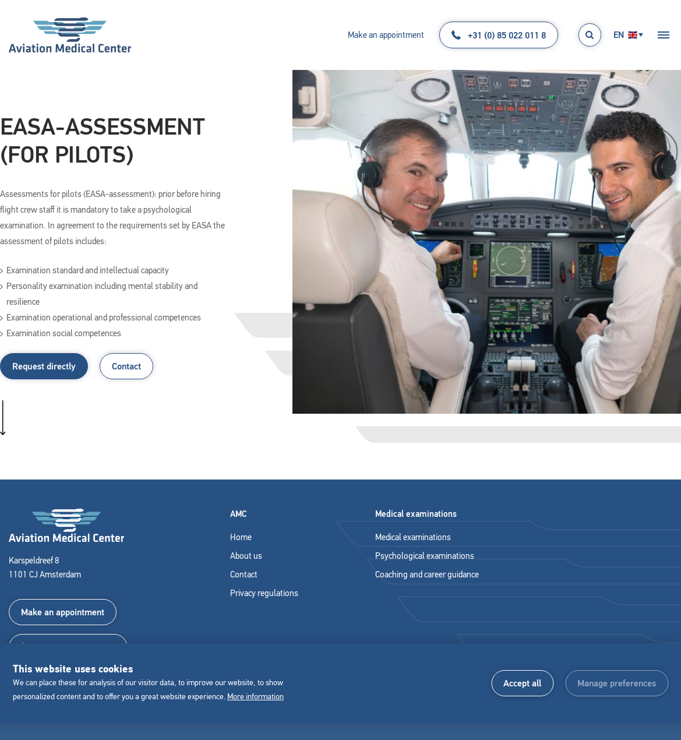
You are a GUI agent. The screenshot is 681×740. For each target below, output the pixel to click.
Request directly (44, 366)
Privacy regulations (264, 593)
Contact (126, 366)
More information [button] (255, 696)
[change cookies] (616, 683)
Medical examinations (413, 537)
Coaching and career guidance (427, 574)
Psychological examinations (424, 556)
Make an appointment (386, 35)
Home (241, 537)
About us (246, 556)
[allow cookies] (522, 683)
